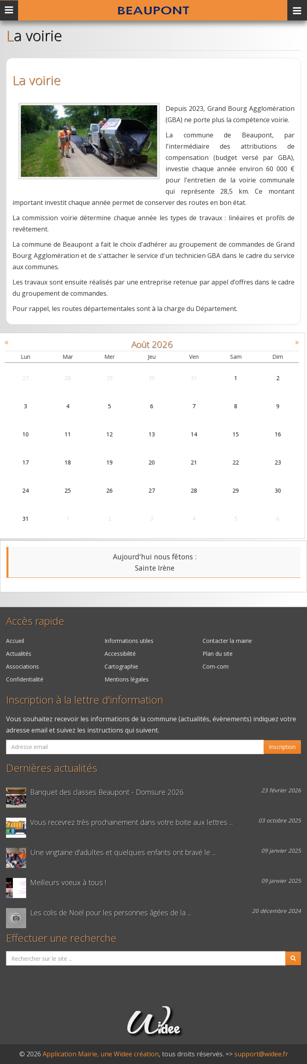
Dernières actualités (51, 768)
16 (271, 434)
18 (61, 462)
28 (61, 378)
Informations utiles (129, 641)
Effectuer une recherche (61, 938)
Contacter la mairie (227, 641)
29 (103, 378)
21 (187, 462)
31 (187, 378)
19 (103, 462)
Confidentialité (24, 679)
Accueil (15, 641)
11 (61, 434)
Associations (22, 666)
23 (271, 462)
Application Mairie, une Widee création (101, 1054)
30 (145, 378)
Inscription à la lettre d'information (84, 700)
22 (229, 462)
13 (145, 434)
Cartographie (121, 666)
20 (145, 462)
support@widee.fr (261, 1054)
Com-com (216, 666)
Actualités (18, 653)
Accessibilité (120, 653)
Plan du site (218, 653)
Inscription (282, 747)
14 (187, 434)
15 (229, 434)
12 (103, 434)
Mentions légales (126, 679)
